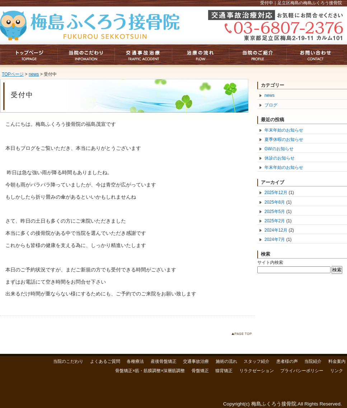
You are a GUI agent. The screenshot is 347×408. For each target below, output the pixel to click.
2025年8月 (274, 202)
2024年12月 (275, 230)
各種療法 (135, 361)
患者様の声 (287, 361)
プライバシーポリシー (301, 370)
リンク (336, 370)
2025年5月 (274, 211)
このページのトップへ (243, 335)
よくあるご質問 (105, 361)
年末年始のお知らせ (283, 130)
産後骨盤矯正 (164, 361)
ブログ (270, 105)
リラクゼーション (256, 370)
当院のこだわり (68, 361)
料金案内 (337, 361)
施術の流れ (226, 361)
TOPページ (13, 74)
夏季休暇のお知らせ (283, 139)
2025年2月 (274, 220)
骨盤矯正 (200, 370)
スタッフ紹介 (256, 361)
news (34, 74)
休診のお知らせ (279, 158)
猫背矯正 (224, 370)
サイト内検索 (270, 262)
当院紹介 (313, 361)
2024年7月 (274, 239)
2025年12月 (275, 192)
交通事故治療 (196, 361)
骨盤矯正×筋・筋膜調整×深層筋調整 (150, 370)
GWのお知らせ (279, 148)
